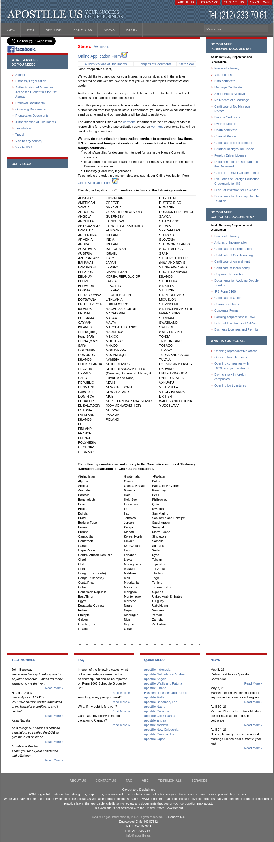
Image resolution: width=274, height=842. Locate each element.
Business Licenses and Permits (236, 329)
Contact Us (234, 2)
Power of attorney (226, 68)
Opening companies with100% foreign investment (231, 366)
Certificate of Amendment (232, 261)
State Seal (186, 64)
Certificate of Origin (227, 297)
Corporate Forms (226, 310)
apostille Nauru (154, 706)
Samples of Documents (154, 64)
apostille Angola (155, 679)
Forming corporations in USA (234, 317)
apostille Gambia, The (159, 734)
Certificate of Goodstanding (233, 255)
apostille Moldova (156, 725)
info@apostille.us (138, 835)
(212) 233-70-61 (238, 16)
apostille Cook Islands (159, 715)
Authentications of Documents (106, 64)
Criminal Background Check (234, 149)
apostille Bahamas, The (160, 702)
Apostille (21, 74)
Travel (19, 134)
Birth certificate (224, 81)
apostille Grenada (156, 711)
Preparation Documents (32, 115)
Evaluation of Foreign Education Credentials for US (236, 181)
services (199, 780)
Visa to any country (28, 141)
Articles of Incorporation (231, 242)
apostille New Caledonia (161, 729)
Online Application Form (103, 56)
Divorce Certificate (227, 117)
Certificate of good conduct (233, 142)
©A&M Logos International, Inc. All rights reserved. (127, 817)
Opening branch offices (230, 357)
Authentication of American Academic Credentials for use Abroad (36, 92)
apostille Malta (154, 697)
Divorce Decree (225, 123)
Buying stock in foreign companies (230, 377)
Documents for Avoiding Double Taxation (236, 199)
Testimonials (170, 780)
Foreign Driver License (230, 155)
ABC (145, 780)
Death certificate (225, 130)
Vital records (223, 74)
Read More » (54, 688)
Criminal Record (225, 136)
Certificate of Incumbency (232, 268)
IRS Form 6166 (225, 291)
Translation (23, 128)
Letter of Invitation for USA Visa (236, 190)
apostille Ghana (155, 688)
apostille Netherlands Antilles (164, 674)
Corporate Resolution (229, 274)
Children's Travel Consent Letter (237, 172)
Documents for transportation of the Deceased (236, 164)
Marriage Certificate (228, 87)
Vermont (101, 46)
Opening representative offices (235, 351)
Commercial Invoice (228, 304)
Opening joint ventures (230, 385)
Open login (260, 2)
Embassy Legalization (30, 81)
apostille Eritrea (155, 720)
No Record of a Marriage (231, 100)
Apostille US (66, 14)
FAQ (129, 780)
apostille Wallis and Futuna (163, 683)
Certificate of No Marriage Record (232, 109)
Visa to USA (23, 147)
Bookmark (209, 2)
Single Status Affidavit (229, 93)
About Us (186, 2)
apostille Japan (154, 739)
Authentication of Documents (35, 122)
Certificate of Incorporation (233, 248)
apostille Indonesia (157, 669)
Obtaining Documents (30, 109)
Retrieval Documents (30, 103)
